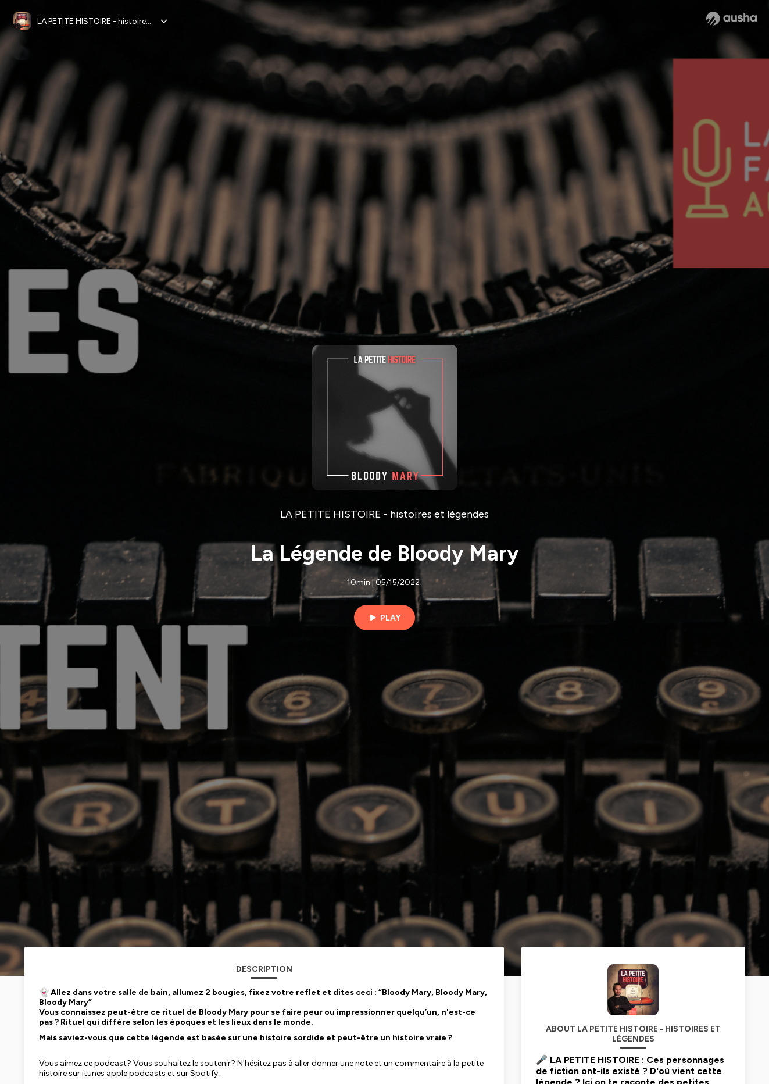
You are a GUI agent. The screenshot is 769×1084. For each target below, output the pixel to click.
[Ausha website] (731, 19)
